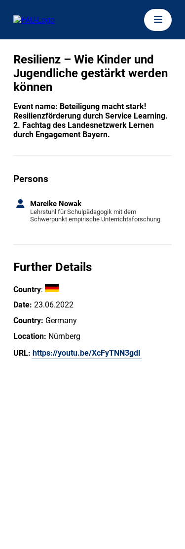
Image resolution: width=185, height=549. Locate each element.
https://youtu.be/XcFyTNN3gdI (87, 353)
